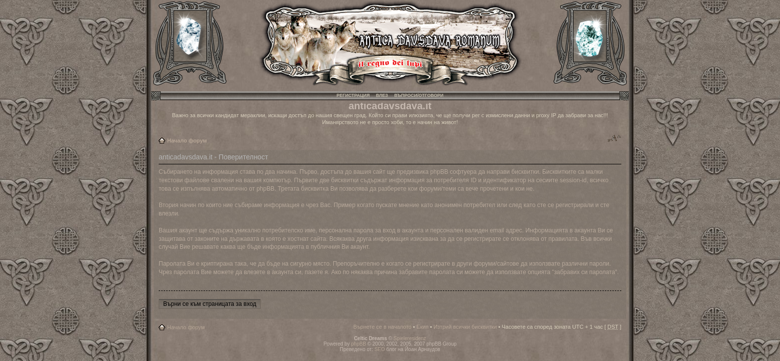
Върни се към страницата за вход (209, 303)
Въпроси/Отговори (418, 95)
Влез (382, 95)
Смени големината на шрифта (614, 138)
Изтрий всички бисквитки (464, 327)
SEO (380, 349)
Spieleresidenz (409, 338)
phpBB (358, 344)
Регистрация (353, 95)
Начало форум (187, 141)
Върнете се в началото (382, 327)
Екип (422, 327)
